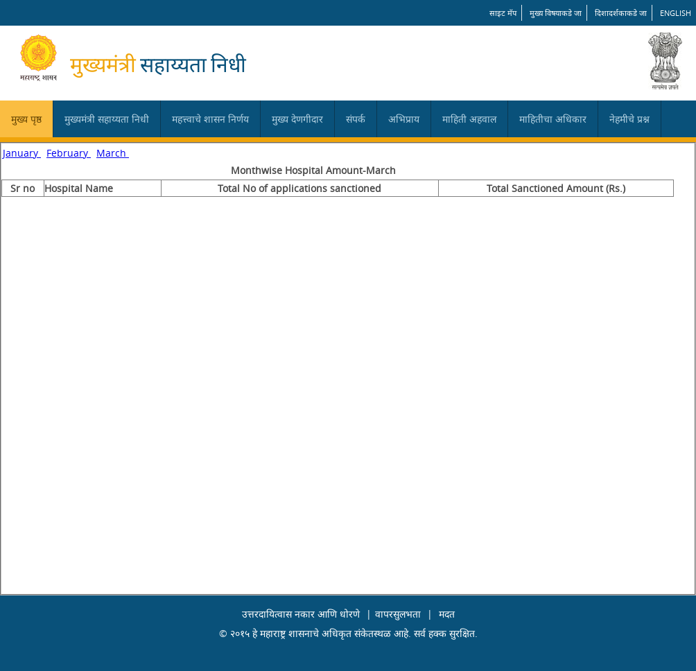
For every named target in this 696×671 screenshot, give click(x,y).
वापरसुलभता (398, 613)
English (675, 13)
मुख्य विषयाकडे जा (556, 13)
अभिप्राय (403, 118)
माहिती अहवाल (469, 118)
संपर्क (355, 118)
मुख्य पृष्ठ (26, 118)
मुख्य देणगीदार (297, 118)
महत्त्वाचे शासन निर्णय (210, 118)
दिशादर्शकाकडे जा (621, 13)
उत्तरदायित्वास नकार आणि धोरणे (301, 613)
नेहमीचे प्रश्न (629, 118)
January (22, 152)
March (112, 152)
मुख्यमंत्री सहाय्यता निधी (106, 118)
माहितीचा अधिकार (552, 118)
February (68, 152)
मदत (447, 613)
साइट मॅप (502, 13)
